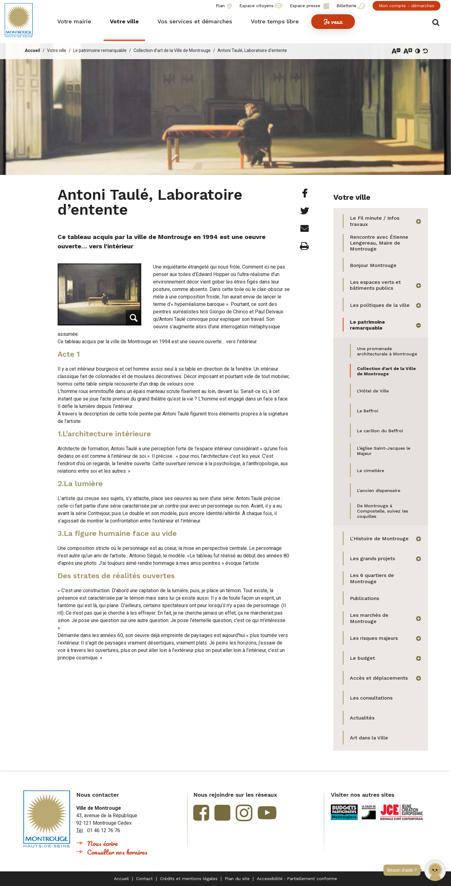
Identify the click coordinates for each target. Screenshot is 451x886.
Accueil (32, 50)
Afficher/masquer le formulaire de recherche (437, 22)
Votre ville (56, 50)
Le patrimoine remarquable (100, 50)
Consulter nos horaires (117, 851)
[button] (435, 870)
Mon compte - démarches (406, 5)
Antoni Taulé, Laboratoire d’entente (252, 50)
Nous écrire (102, 843)
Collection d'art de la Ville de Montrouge (172, 50)
